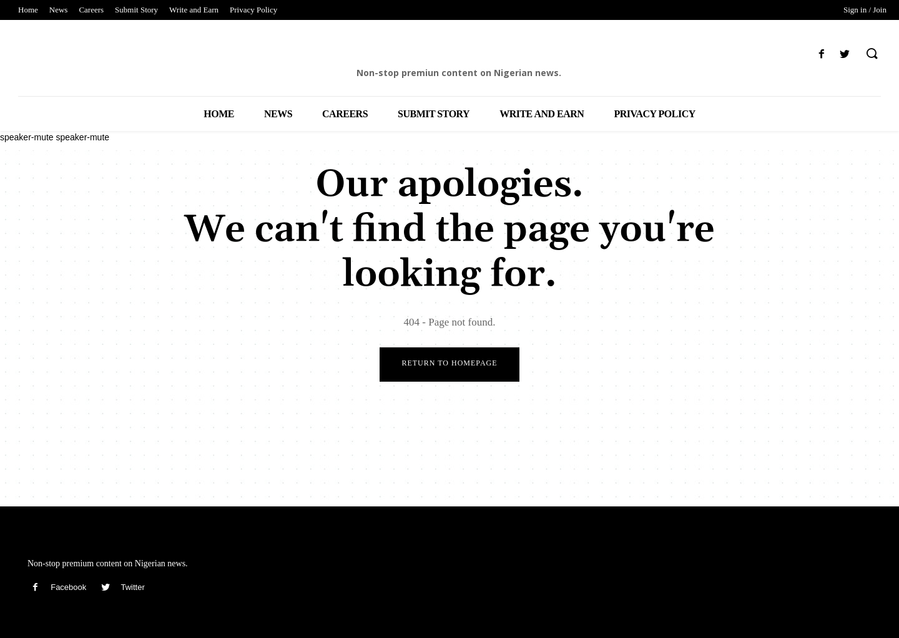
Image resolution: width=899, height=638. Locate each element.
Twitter (132, 587)
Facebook (68, 587)
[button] (872, 54)
